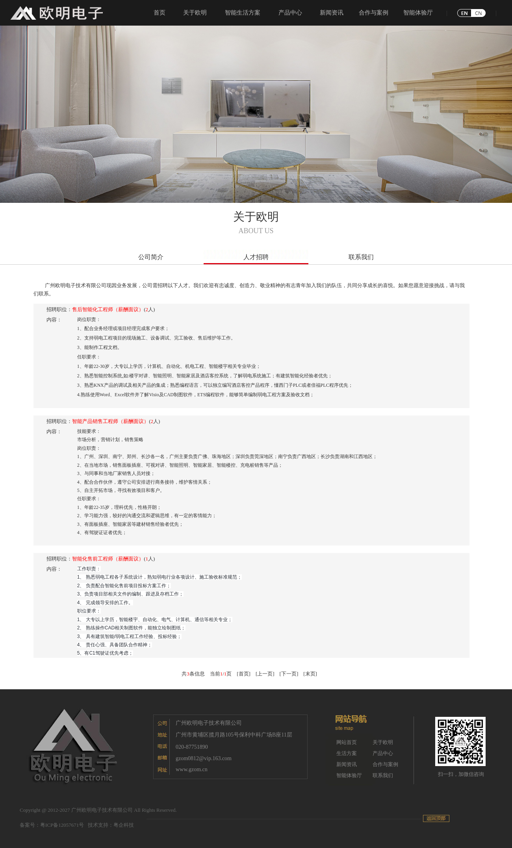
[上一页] (265, 674)
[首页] (243, 674)
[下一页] (289, 674)
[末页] (310, 674)
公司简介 (150, 257)
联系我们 (361, 257)
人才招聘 (256, 257)
